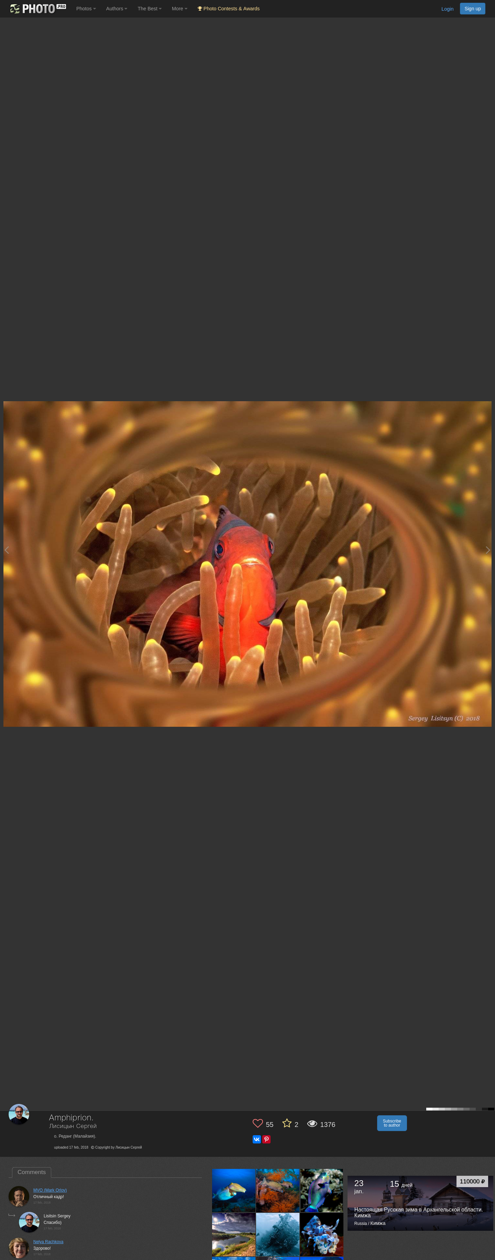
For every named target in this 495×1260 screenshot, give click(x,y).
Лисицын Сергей (73, 1126)
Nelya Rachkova (48, 1241)
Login (447, 9)
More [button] (179, 8)
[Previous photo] (6, 550)
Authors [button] (117, 8)
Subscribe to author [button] (392, 1123)
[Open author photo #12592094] (234, 1234)
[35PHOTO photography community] (37, 9)
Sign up (472, 8)
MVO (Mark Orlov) (50, 1190)
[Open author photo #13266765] (234, 1190)
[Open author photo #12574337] (278, 1234)
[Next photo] (488, 550)
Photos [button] (86, 8)
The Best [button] (150, 8)
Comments (32, 1172)
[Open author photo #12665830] (322, 1190)
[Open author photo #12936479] (278, 1190)
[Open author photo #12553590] (322, 1234)
